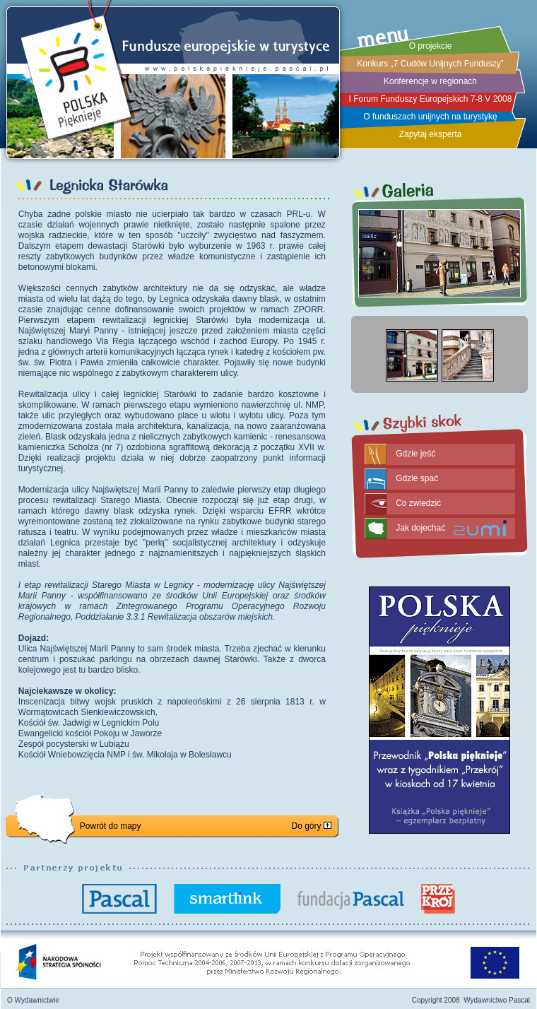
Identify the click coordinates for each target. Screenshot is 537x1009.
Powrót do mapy (110, 826)
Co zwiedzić (418, 503)
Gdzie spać (417, 478)
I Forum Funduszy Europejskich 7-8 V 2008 (430, 99)
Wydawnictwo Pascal (497, 1000)
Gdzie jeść (415, 454)
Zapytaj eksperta (430, 134)
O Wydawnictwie (33, 1000)
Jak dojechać (420, 528)
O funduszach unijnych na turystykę (430, 117)
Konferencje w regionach (430, 81)
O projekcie (430, 46)
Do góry (311, 826)
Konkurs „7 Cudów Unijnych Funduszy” (430, 64)
